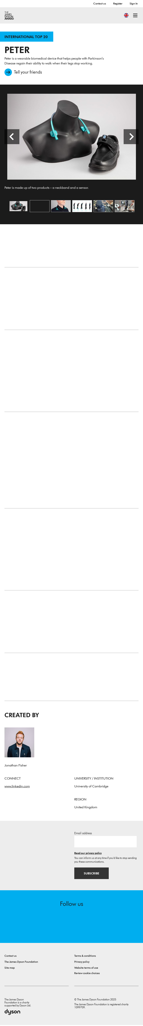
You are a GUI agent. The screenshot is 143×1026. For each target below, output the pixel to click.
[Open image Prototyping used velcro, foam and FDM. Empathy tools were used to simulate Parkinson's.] (103, 207)
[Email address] (105, 842)
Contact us (99, 3)
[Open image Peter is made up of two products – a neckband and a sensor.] (18, 207)
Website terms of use (86, 968)
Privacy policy (81, 962)
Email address (83, 834)
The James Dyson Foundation (21, 962)
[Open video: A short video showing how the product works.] (40, 207)
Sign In (134, 3)
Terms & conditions (85, 956)
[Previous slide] (11, 137)
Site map (9, 968)
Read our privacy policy (88, 854)
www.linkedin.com (17, 787)
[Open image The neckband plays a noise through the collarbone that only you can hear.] (61, 207)
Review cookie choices (87, 974)
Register (117, 3)
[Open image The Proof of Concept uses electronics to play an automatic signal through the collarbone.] (124, 207)
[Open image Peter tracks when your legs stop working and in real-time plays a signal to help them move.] (82, 207)
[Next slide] (131, 137)
